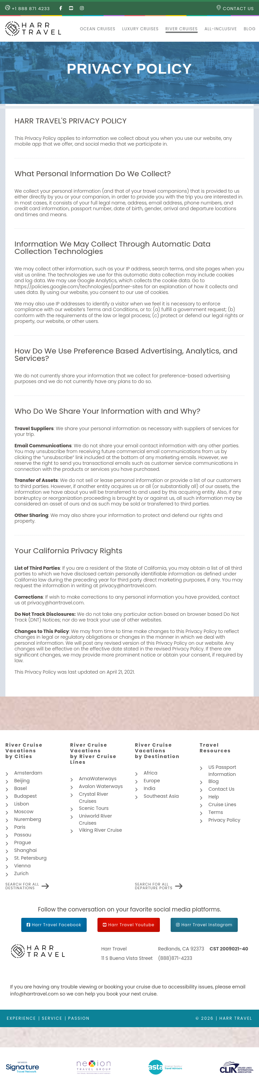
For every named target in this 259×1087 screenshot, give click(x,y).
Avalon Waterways (101, 786)
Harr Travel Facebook (57, 925)
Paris (20, 827)
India (149, 788)
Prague (22, 842)
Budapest (25, 796)
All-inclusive (220, 29)
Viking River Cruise (100, 830)
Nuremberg (27, 819)
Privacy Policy (224, 820)
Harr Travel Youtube (131, 925)
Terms (215, 812)
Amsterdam (28, 773)
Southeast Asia (161, 796)
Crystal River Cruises (93, 797)
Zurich (21, 873)
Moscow (23, 811)
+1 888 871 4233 (27, 8)
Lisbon (21, 803)
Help (213, 796)
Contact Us (235, 8)
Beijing (22, 780)
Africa (150, 773)
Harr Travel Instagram (206, 925)
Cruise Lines (222, 804)
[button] (73, 29)
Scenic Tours (94, 808)
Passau (22, 834)
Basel (20, 788)
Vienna (22, 865)
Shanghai (25, 850)
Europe (152, 780)
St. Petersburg (30, 858)
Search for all (22, 886)
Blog (250, 29)
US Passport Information (222, 771)
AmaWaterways (98, 778)
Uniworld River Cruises (95, 819)
